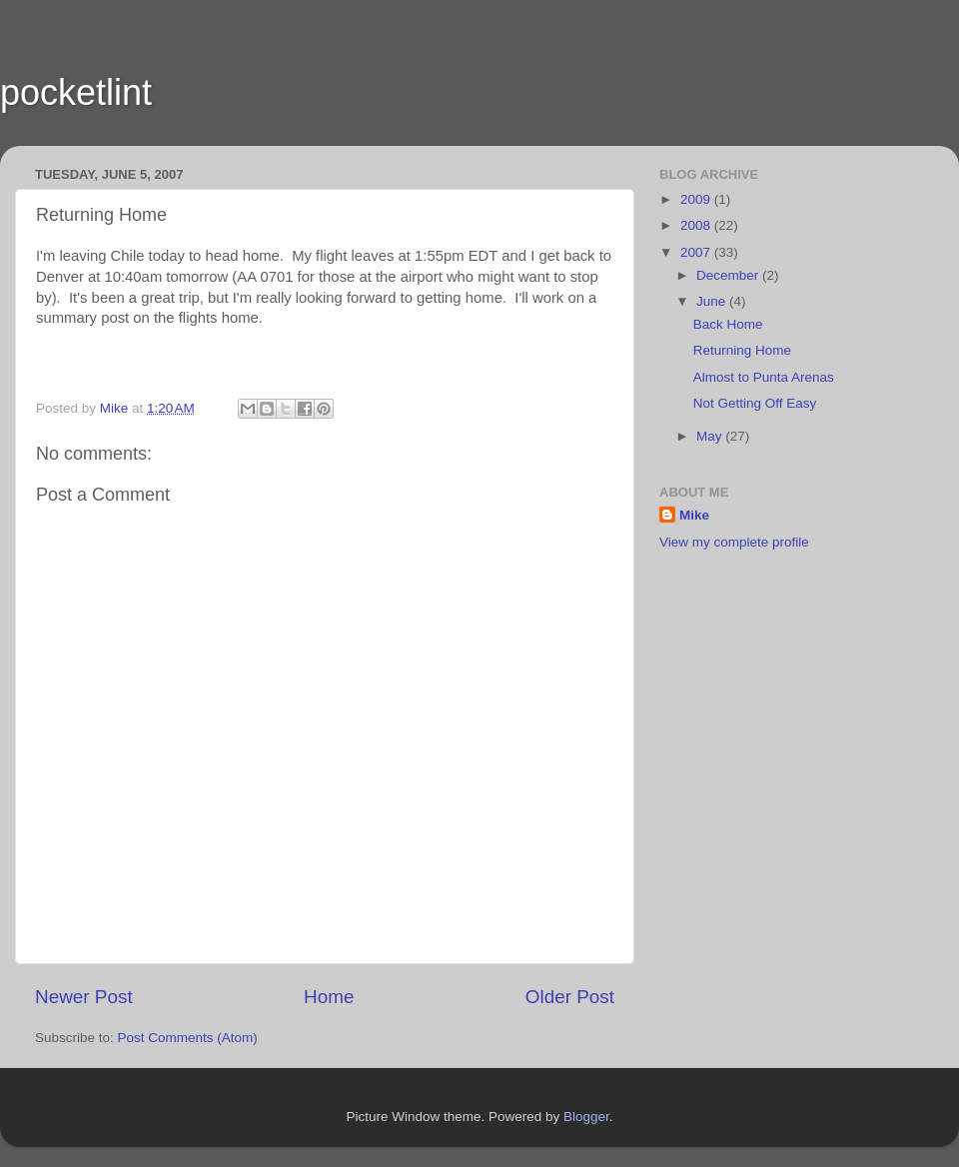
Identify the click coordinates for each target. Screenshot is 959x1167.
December (729, 275)
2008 (697, 225)
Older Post (569, 996)
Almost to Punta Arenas (763, 377)
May (710, 436)
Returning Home (742, 350)
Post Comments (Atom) (188, 1037)
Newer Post (84, 996)
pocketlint (76, 92)
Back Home (728, 324)
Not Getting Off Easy (755, 403)
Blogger (586, 1116)
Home (329, 996)
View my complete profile (734, 542)
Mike (694, 515)
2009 (697, 199)
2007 (697, 252)
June (712, 301)
